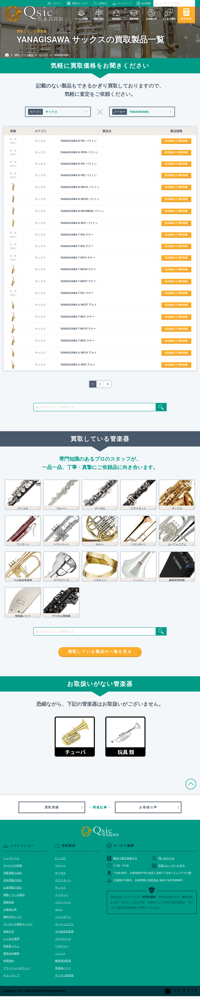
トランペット (63, 909)
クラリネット (63, 887)
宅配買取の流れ (12, 879)
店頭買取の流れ (12, 887)
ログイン (55, 3)
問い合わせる (163, 865)
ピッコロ (60, 865)
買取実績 (52, 814)
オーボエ (60, 879)
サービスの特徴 (12, 872)
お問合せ (100, 3)
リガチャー (61, 953)
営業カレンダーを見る (168, 872)
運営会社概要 (11, 960)
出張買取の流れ (12, 894)
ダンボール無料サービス (18, 931)
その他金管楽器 (64, 938)
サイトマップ (122, 3)
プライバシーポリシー (16, 975)
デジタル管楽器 (64, 982)
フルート (60, 872)
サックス (60, 894)
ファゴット (61, 901)
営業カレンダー (77, 3)
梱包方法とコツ (12, 923)
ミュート (60, 960)
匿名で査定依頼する (122, 865)
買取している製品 (14, 901)
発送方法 (8, 938)
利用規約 (8, 967)
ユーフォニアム (64, 931)
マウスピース (63, 945)
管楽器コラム (11, 953)
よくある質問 (11, 945)
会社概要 (143, 3)
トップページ (11, 865)
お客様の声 (148, 814)
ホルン (59, 916)
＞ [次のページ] (107, 384)
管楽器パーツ (63, 975)
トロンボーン (63, 923)
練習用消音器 (63, 967)
